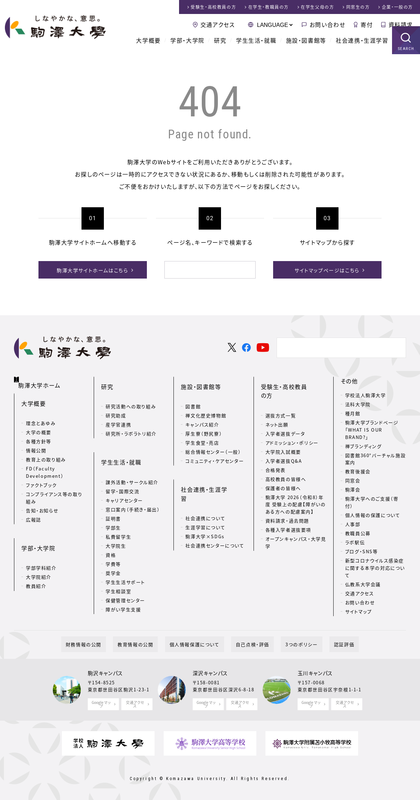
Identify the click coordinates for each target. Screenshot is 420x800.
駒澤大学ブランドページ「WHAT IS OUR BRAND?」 (372, 428)
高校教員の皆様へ (285, 457)
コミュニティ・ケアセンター (214, 448)
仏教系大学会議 (363, 583)
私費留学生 (118, 513)
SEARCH (406, 57)
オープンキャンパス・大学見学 (295, 521)
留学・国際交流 (122, 467)
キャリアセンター (124, 476)
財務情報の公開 (106, 643)
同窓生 (358, 7)
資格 (111, 531)
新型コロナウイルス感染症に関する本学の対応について (375, 566)
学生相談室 (118, 567)
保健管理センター (125, 576)
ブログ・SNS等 (361, 550)
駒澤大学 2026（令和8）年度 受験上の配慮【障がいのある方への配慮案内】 (295, 483)
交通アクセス (217, 24)
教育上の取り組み (46, 450)
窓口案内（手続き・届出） (133, 485)
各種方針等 (38, 431)
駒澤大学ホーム (42, 378)
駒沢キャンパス (105, 672)
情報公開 (36, 441)
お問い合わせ (327, 24)
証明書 (113, 494)
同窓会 (353, 479)
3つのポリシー (288, 643)
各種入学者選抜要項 (288, 508)
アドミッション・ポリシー (292, 421)
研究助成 (116, 403)
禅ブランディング (363, 444)
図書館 (193, 394)
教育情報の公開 (149, 643)
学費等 (113, 540)
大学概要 (148, 49)
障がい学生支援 (123, 585)
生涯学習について (205, 494)
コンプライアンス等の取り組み (54, 488)
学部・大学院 (187, 49)
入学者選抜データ (285, 412)
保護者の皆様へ (283, 466)
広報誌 (33, 509)
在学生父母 (317, 7)
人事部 (353, 523)
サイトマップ (358, 610)
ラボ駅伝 (355, 541)
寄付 (367, 24)
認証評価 (321, 643)
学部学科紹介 (41, 547)
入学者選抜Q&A (283, 439)
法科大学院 (358, 403)
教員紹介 (36, 565)
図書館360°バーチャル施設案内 (375, 457)
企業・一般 (397, 7)
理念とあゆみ (41, 413)
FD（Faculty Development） (45, 463)
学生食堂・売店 (202, 430)
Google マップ (101, 702)
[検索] (202, 270)
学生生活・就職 (256, 49)
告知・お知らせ (42, 500)
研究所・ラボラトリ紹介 (131, 421)
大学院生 (116, 522)
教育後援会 (358, 470)
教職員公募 (358, 532)
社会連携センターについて (214, 513)
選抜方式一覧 (280, 394)
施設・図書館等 (306, 49)
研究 (220, 49)
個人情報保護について (199, 643)
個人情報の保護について (372, 514)
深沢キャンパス (210, 672)
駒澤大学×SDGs (204, 503)
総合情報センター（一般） (213, 439)
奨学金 (113, 549)
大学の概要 (38, 422)
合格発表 (275, 448)
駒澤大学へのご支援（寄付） (372, 501)
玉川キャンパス (315, 672)
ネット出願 (277, 403)
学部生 (113, 503)
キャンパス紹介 (202, 412)
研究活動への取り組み (131, 394)
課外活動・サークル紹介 (132, 458)
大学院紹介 (38, 556)
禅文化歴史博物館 (205, 403)
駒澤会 (353, 488)
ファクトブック (41, 475)
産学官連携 (118, 412)
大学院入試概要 (283, 430)
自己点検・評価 (248, 643)
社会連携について (205, 485)
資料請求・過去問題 (287, 499)
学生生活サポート (125, 558)
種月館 (353, 412)
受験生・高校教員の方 (290, 380)
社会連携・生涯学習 (362, 49)
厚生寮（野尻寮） (203, 421)
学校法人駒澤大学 (365, 394)
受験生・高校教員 (213, 7)
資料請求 (401, 24)
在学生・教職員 (268, 7)
